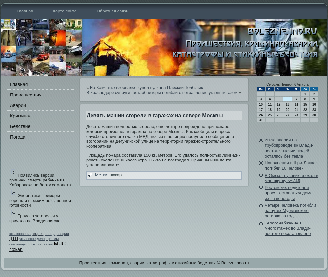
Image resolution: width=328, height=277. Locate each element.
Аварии (18, 105)
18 (270, 110)
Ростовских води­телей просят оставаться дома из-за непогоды (289, 193)
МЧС (60, 243)
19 (278, 110)
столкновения (20, 234)
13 (287, 104)
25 (270, 115)
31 (261, 120)
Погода (17, 136)
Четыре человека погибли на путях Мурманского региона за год (290, 211)
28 (296, 115)
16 (314, 104)
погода (50, 234)
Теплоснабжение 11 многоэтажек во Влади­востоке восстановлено (288, 228)
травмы (52, 239)
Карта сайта (64, 11)
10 (261, 104)
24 (261, 115)
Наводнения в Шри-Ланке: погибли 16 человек (291, 165)
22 (305, 110)
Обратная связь (112, 11)
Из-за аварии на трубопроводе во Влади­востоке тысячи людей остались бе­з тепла (289, 148)
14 (296, 104)
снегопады (17, 244)
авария (63, 234)
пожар (16, 249)
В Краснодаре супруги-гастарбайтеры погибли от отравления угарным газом (161, 92)
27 (287, 115)
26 (278, 115)
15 (305, 104)
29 (305, 115)
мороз (37, 233)
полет (32, 244)
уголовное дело (32, 239)
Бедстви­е (20, 126)
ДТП (13, 238)
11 (270, 104)
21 (296, 110)
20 (287, 110)
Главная (25, 11)
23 (314, 110)
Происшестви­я (26, 94)
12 (278, 104)
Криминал (20, 115)
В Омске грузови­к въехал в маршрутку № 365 (291, 178)
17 (261, 110)
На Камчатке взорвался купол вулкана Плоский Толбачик (146, 87)
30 (314, 115)
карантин (45, 244)
